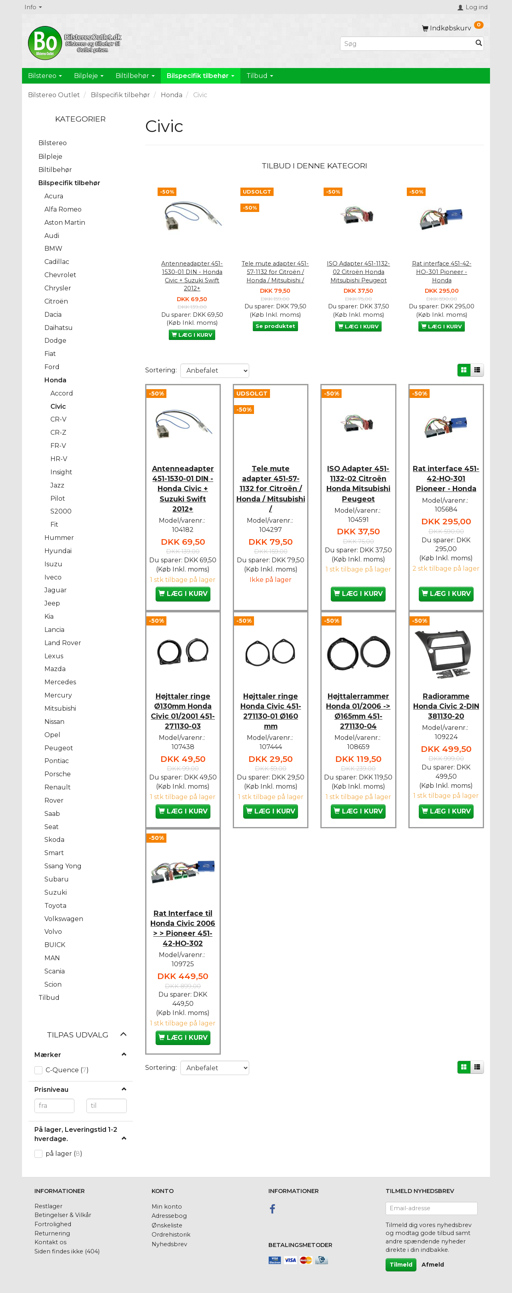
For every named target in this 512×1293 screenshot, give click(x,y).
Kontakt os (50, 1242)
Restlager (48, 1206)
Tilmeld (401, 1264)
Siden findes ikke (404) (67, 1251)
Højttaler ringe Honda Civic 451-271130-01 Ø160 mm (270, 720)
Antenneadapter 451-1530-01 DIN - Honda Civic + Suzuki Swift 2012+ (192, 276)
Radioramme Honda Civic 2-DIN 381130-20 (446, 715)
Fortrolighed (52, 1224)
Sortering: (161, 370)
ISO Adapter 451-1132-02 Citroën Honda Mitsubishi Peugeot (358, 272)
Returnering (52, 1233)
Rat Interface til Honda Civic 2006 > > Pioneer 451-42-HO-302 (183, 957)
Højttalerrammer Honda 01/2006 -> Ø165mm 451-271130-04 (358, 720)
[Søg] (479, 43)
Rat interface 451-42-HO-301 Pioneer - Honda (442, 272)
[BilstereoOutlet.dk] (76, 41)
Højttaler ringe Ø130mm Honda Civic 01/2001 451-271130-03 (183, 720)
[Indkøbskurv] (453, 28)
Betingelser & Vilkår (62, 1215)
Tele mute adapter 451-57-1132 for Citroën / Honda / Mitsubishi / (275, 272)
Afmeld (433, 1264)
